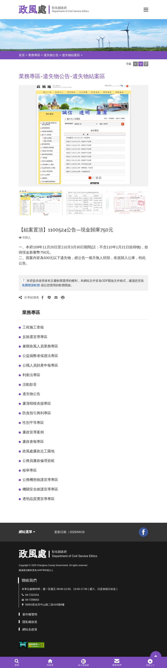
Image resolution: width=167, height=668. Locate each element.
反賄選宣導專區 (34, 337)
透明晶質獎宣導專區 (38, 499)
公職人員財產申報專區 (40, 365)
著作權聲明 (29, 614)
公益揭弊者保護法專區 (40, 356)
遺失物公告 (51, 55)
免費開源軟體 (31, 285)
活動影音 (29, 384)
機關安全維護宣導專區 (40, 489)
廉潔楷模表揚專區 (36, 403)
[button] (146, 9)
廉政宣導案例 (33, 432)
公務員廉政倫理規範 (38, 461)
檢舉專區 (29, 470)
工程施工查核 (33, 327)
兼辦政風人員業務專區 (40, 346)
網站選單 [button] (27, 532)
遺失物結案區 (71, 55)
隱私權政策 (29, 622)
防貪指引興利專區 (36, 413)
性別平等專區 (33, 423)
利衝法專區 (31, 375)
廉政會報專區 (33, 442)
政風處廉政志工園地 (38, 451)
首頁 (22, 55)
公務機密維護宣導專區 (40, 480)
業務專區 (34, 55)
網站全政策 (29, 629)
